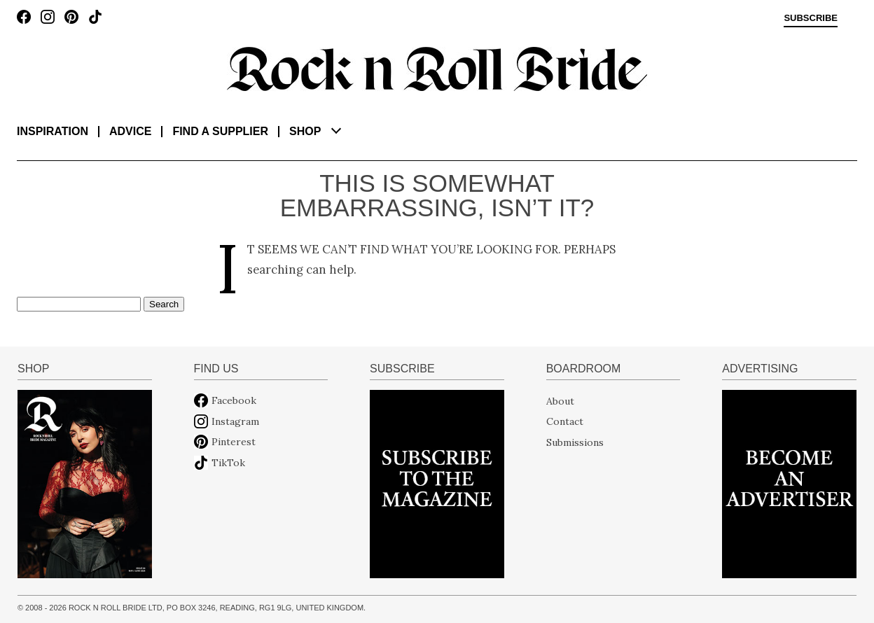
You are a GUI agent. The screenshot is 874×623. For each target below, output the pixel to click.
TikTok (228, 462)
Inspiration (52, 131)
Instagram (235, 421)
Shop (305, 131)
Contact (564, 421)
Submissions (575, 441)
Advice (130, 131)
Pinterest (233, 441)
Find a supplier (220, 131)
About (560, 400)
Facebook (233, 400)
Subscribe (811, 18)
